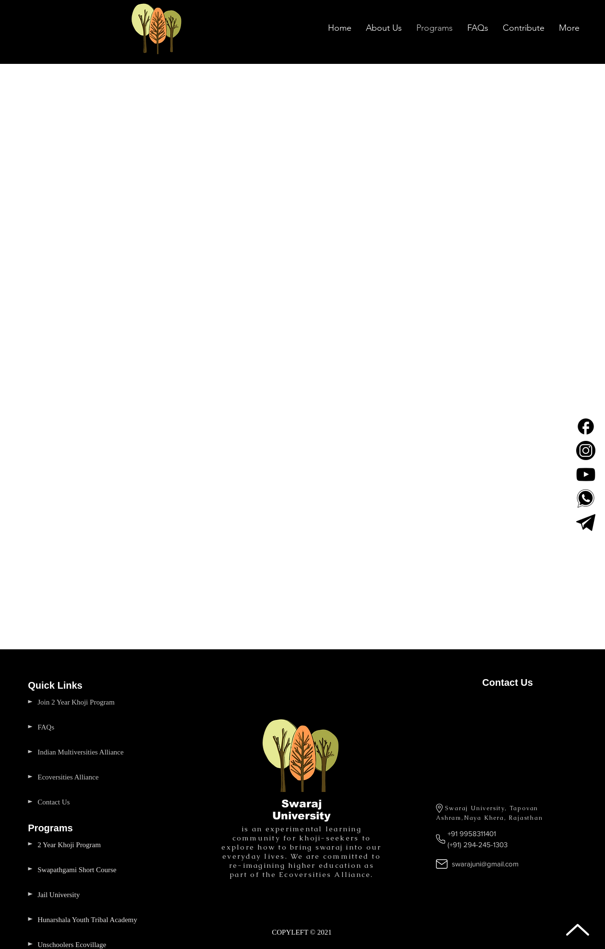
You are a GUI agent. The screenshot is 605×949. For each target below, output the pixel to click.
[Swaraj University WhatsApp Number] (585, 498)
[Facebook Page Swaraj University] (585, 426)
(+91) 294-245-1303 (478, 844)
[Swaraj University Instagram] (585, 450)
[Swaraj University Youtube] (585, 474)
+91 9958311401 (472, 833)
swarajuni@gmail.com (485, 864)
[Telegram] (585, 522)
